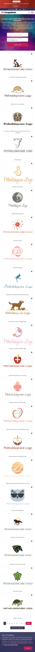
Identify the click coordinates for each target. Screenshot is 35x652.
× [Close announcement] (33, 4)
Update (17, 44)
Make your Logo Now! (17, 628)
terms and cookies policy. (11, 644)
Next (28, 623)
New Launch (16, 1)
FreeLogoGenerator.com (10, 3)
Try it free (16, 6)
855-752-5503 (11, 9)
